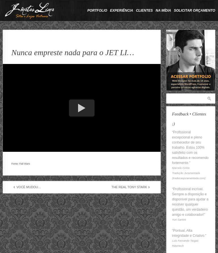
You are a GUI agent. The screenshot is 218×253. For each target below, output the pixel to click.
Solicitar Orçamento (194, 11)
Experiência (121, 11)
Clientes (144, 11)
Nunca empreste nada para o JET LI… (72, 52)
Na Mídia (163, 11)
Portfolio (97, 11)
